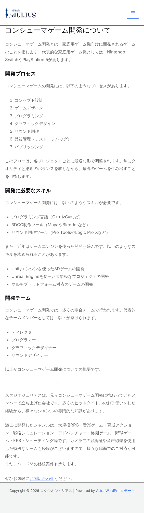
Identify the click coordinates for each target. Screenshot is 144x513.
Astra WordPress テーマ (115, 491)
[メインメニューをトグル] (133, 13)
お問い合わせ (42, 478)
